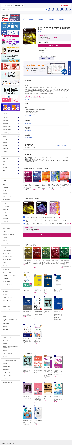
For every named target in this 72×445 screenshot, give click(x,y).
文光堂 (4, 184)
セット (4, 173)
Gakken (4, 225)
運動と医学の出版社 (7, 382)
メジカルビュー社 (7, 196)
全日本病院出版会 (7, 250)
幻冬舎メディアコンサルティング (10, 337)
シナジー (5, 303)
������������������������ (46, 19)
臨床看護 (5, 142)
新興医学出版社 (6, 228)
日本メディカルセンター (8, 234)
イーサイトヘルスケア (8, 313)
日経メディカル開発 (7, 297)
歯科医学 (5, 167)
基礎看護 (5, 145)
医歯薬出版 (5, 209)
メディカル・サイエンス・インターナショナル (10, 333)
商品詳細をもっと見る (45, 58)
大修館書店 (5, 379)
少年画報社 (5, 278)
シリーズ (5, 177)
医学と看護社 (6, 323)
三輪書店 (5, 237)
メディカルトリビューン (8, 375)
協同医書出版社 (6, 366)
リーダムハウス (6, 281)
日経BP (4, 231)
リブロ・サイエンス (7, 300)
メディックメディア (7, 353)
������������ (64, 19)
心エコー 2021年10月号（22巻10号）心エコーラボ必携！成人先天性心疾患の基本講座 (46, 224)
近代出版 (5, 363)
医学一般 (5, 139)
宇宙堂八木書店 (6, 306)
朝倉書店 (5, 350)
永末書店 (5, 343)
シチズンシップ (6, 372)
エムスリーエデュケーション (9, 275)
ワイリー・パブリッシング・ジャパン (10, 320)
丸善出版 (5, 240)
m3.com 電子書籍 (25, 19)
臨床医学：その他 (7, 132)
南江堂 (4, 316)
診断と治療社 (6, 269)
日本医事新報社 (6, 199)
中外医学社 (5, 187)
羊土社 (4, 190)
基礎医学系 (5, 123)
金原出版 (5, 193)
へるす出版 (5, 243)
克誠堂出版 (5, 221)
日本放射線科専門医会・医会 (9, 360)
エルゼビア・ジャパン (8, 284)
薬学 (4, 164)
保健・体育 (5, 158)
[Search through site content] (22, 9)
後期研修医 (5, 120)
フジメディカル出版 (7, 256)
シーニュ (5, 294)
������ (31, 19)
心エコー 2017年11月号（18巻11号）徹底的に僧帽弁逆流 (40, 217)
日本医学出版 (6, 369)
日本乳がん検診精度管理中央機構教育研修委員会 (10, 347)
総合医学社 (5, 218)
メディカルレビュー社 (8, 253)
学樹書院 (5, 326)
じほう (4, 262)
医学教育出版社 (6, 310)
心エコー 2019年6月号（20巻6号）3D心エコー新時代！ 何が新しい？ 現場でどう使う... (46, 221)
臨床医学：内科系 (7, 126)
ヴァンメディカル (7, 272)
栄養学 (4, 161)
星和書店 (5, 356)
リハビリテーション (7, 155)
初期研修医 (5, 117)
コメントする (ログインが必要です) (61, 145)
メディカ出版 (6, 206)
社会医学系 (5, 136)
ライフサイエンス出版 (8, 288)
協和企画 (5, 265)
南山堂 (4, 203)
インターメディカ (7, 259)
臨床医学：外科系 (7, 129)
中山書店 (5, 215)
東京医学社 (5, 329)
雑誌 (4, 170)
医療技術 (5, 151)
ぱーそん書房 (6, 340)
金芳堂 (4, 212)
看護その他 (5, 148)
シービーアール (6, 247)
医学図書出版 (6, 291)
